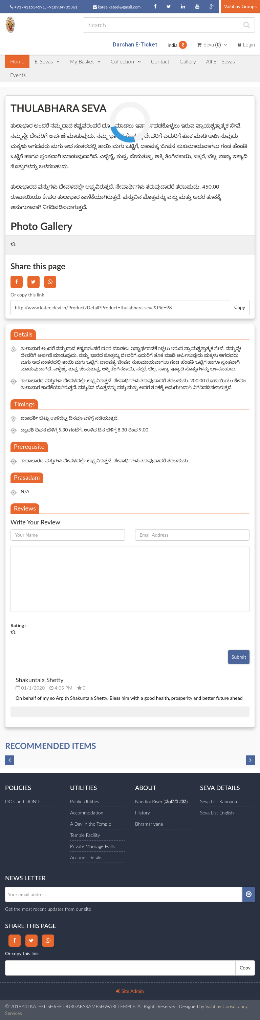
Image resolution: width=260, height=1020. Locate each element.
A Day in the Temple (90, 824)
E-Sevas (47, 61)
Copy (239, 307)
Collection (126, 61)
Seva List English (217, 812)
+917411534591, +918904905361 (44, 6)
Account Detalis (86, 857)
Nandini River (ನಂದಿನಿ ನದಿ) (161, 801)
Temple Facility (85, 835)
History (142, 812)
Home (17, 61)
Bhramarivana (149, 824)
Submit (239, 657)
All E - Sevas (220, 61)
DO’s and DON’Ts (23, 801)
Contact (160, 61)
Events (18, 75)
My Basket (85, 61)
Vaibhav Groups (240, 6)
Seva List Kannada (218, 801)
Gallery (187, 61)
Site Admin (130, 991)
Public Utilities (84, 801)
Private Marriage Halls (92, 846)
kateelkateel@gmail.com (117, 6)
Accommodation (86, 812)
